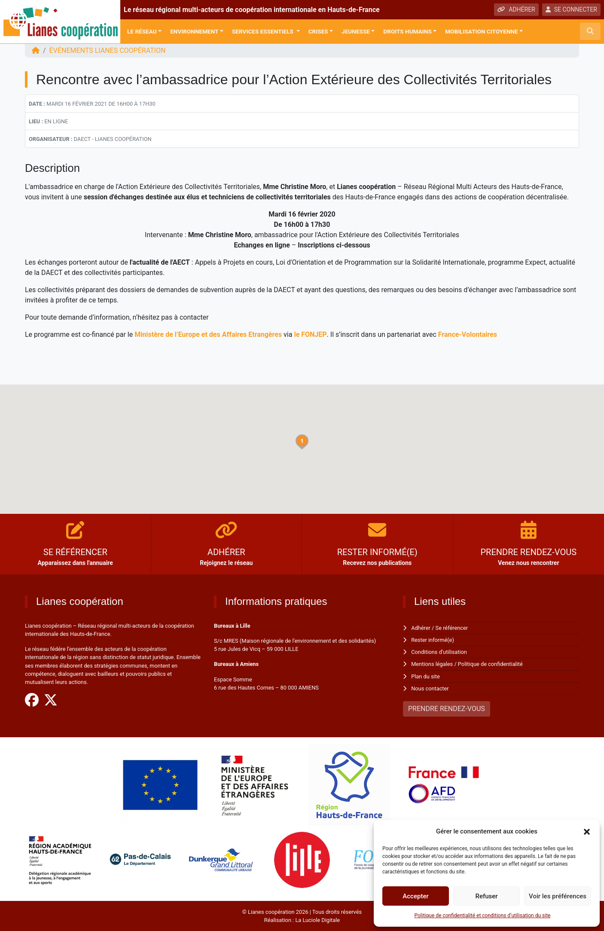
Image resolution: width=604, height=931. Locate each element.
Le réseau (142, 31)
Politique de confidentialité (490, 664)
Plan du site (425, 676)
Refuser (486, 896)
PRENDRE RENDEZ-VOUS (446, 709)
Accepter (415, 896)
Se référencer (452, 628)
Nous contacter (429, 688)
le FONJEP (310, 334)
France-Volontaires (467, 334)
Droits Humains (407, 31)
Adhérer (420, 628)
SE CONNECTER (571, 9)
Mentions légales (432, 664)
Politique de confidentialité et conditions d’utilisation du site (483, 916)
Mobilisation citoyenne (481, 31)
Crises (318, 31)
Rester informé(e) (432, 640)
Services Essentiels (263, 31)
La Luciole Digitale (317, 920)
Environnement (194, 31)
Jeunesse (356, 31)
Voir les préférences (557, 896)
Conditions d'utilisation (439, 652)
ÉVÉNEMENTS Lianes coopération (107, 50)
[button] (587, 831)
